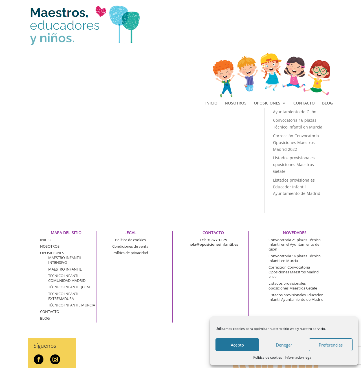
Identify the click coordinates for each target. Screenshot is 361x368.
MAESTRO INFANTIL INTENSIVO (65, 260)
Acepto (237, 345)
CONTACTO (304, 51)
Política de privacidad (130, 252)
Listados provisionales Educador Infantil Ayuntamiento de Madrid (296, 186)
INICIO (211, 51)
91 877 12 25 (217, 239)
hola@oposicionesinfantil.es (213, 244)
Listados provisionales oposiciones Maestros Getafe (294, 164)
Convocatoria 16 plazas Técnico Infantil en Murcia (294, 258)
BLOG (327, 51)
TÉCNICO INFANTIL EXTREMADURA (64, 296)
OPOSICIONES (267, 51)
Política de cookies (267, 357)
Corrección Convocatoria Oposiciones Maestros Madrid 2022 (296, 142)
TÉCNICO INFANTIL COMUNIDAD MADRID (66, 278)
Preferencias (331, 345)
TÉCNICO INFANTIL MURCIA (71, 305)
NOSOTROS (235, 51)
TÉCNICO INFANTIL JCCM (69, 286)
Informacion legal (298, 357)
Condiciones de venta (130, 246)
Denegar (284, 345)
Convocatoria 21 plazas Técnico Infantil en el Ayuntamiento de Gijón (294, 104)
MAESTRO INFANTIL (65, 269)
